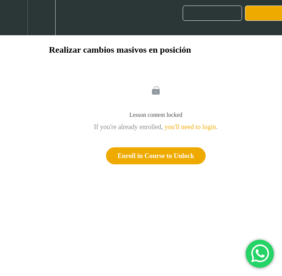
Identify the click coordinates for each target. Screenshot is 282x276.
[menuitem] (41, 17)
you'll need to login (190, 127)
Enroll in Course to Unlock (155, 156)
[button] (13, 17)
